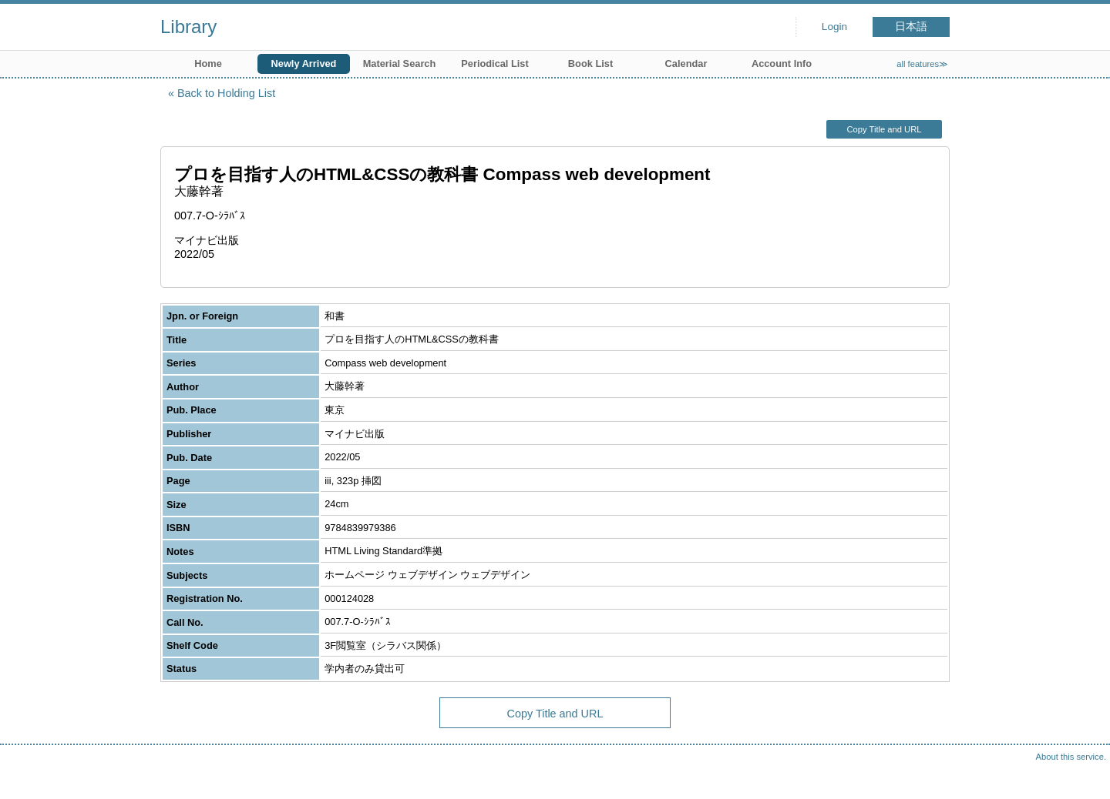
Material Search (399, 63)
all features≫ (922, 64)
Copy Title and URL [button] (883, 129)
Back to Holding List (226, 93)
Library (188, 26)
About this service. (1071, 756)
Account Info (782, 63)
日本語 (911, 26)
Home (208, 63)
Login (834, 26)
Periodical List (494, 63)
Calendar (686, 63)
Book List (590, 63)
